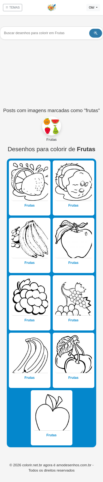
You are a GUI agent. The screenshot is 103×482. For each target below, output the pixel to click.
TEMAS (12, 7)
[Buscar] (51, 33)
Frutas (30, 205)
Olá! (92, 7)
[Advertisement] (51, 71)
